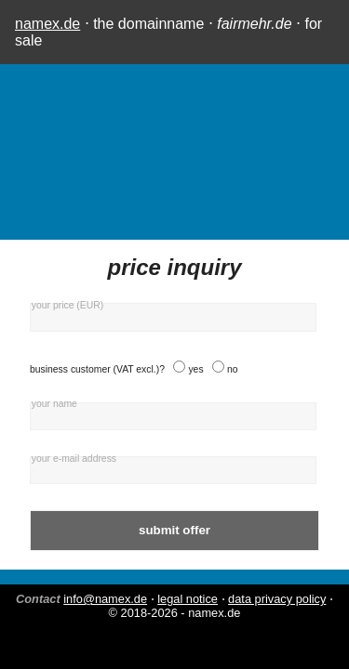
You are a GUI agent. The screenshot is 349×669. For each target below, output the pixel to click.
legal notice (187, 599)
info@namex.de (105, 599)
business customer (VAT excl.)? (97, 369)
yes (195, 369)
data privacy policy (277, 599)
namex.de (47, 24)
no (232, 369)
